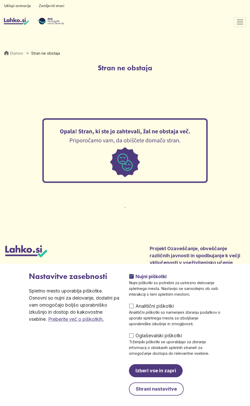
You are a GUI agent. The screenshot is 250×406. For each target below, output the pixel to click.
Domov (16, 53)
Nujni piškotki (151, 276)
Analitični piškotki (154, 306)
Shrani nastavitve (156, 389)
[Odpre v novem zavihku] (125, 202)
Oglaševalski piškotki (158, 335)
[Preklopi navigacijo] (240, 22)
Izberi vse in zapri (155, 370)
